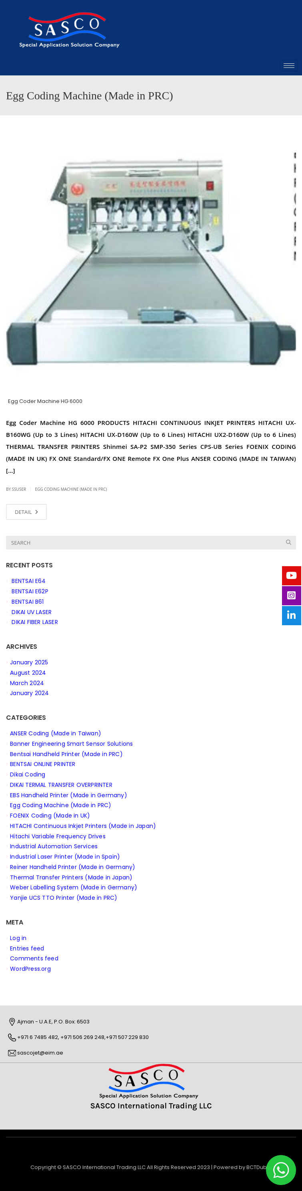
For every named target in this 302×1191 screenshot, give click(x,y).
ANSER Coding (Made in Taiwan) (55, 733)
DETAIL (26, 512)
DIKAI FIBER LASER (35, 622)
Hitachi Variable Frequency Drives (58, 836)
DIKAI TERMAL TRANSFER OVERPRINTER (61, 784)
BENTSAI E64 (29, 581)
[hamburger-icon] (289, 65)
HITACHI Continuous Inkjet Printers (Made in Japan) (83, 826)
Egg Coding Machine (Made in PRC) (71, 489)
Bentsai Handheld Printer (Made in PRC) (66, 754)
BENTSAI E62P (30, 591)
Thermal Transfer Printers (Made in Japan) (71, 877)
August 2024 (28, 672)
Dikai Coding (27, 774)
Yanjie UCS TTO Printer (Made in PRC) (63, 898)
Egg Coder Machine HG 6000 (45, 401)
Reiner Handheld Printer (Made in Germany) (72, 867)
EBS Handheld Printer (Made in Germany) (68, 795)
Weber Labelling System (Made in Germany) (73, 887)
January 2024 (29, 693)
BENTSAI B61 (28, 601)
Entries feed (27, 948)
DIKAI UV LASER (32, 612)
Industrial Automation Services (54, 846)
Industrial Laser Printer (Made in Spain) (65, 857)
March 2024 (27, 683)
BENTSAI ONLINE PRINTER (42, 764)
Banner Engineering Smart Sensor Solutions (71, 743)
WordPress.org (30, 969)
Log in (18, 938)
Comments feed (34, 958)
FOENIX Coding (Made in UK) (50, 816)
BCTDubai (259, 1167)
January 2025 (29, 662)
